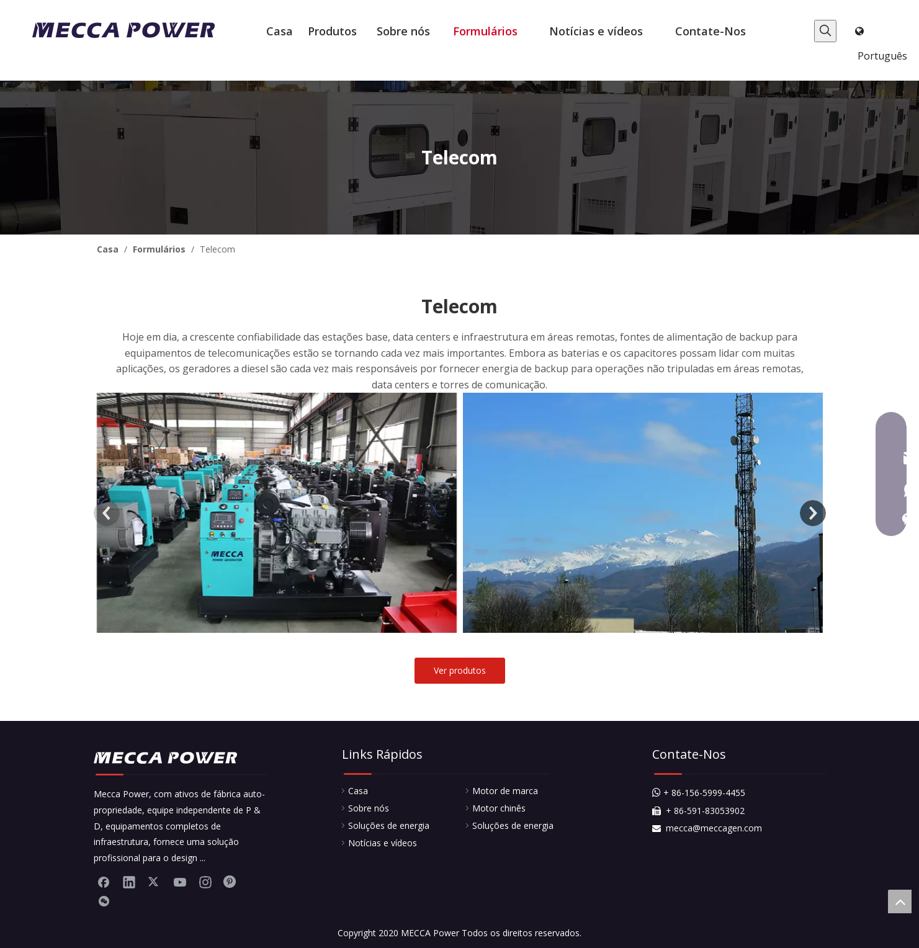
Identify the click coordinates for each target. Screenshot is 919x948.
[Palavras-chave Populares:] (825, 31)
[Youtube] (180, 882)
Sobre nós (368, 808)
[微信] (104, 901)
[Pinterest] (231, 882)
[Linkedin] (129, 882)
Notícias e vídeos (382, 843)
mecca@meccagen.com (707, 828)
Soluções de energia (388, 825)
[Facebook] (104, 882)
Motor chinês (499, 808)
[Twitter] (154, 882)
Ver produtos (460, 670)
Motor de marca (505, 791)
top (900, 901)
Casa (358, 791)
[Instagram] (205, 882)
